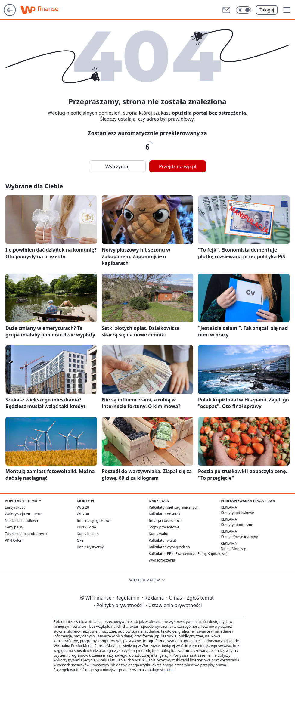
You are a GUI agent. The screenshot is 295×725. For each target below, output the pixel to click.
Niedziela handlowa (21, 520)
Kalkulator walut (162, 540)
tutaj (169, 669)
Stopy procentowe (164, 527)
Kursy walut (159, 533)
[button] (287, 10)
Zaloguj (266, 10)
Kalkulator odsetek (164, 513)
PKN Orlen (14, 540)
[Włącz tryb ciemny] (243, 10)
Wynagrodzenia (162, 560)
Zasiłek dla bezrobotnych (26, 533)
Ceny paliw (14, 527)
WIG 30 (83, 513)
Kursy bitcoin (88, 533)
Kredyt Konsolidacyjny (239, 536)
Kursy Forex (87, 527)
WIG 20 (83, 507)
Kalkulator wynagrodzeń (169, 547)
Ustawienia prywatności (174, 605)
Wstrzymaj (117, 166)
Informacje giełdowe (94, 520)
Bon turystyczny (90, 547)
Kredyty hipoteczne (237, 524)
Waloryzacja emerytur (23, 513)
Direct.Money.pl (234, 548)
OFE (80, 540)
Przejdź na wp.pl (177, 166)
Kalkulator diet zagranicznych (173, 507)
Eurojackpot (15, 507)
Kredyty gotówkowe (237, 512)
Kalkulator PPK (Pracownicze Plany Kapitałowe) (188, 553)
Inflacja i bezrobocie (165, 520)
